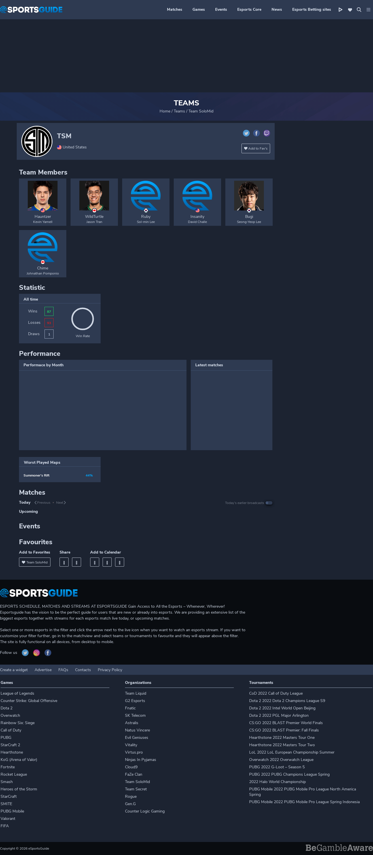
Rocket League (14, 774)
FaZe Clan (133, 774)
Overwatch (10, 715)
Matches (174, 9)
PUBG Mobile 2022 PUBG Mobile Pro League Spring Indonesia (304, 802)
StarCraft (9, 796)
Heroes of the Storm (19, 789)
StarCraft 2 (10, 745)
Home (165, 111)
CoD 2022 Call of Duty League (276, 693)
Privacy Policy (110, 670)
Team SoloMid (137, 781)
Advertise (43, 670)
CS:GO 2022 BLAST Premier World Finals (286, 723)
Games (198, 9)
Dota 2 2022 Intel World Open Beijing (282, 708)
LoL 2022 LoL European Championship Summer (291, 752)
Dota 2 (6, 708)
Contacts (83, 670)
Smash (7, 781)
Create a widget (14, 670)
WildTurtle (94, 216)
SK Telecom (135, 715)
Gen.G (130, 804)
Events (221, 9)
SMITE (6, 804)
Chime (42, 268)
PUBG (6, 737)
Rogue (131, 796)
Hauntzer (43, 216)
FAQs (63, 670)
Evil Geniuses (136, 737)
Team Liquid (135, 693)
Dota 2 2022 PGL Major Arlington (279, 715)
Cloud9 (131, 767)
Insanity (197, 216)
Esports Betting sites (311, 9)
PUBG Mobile (12, 811)
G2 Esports (135, 700)
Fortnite (8, 767)
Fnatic (130, 708)
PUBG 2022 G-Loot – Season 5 (277, 767)
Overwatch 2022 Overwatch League (281, 759)
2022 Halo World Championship (277, 781)
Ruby (146, 216)
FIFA (5, 826)
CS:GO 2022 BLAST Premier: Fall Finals (284, 730)
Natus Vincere (137, 730)
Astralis (131, 723)
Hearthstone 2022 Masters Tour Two (282, 745)
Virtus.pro (134, 752)
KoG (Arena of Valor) (19, 759)
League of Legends (17, 693)
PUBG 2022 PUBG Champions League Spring (289, 774)
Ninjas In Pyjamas (140, 759)
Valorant (8, 818)
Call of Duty (11, 730)
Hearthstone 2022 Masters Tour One (282, 737)
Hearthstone (12, 752)
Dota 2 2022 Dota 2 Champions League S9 (287, 700)
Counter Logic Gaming (145, 811)
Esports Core (249, 9)
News (277, 9)
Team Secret (136, 789)
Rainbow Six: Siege (18, 723)
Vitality (131, 745)
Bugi (249, 216)
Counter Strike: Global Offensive (29, 700)
